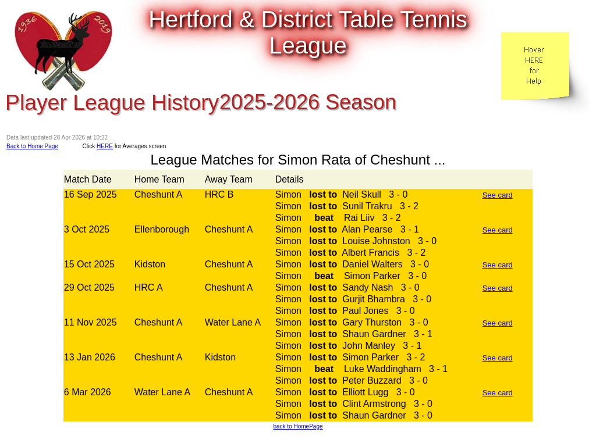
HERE (105, 146)
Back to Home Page (32, 146)
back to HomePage (297, 426)
